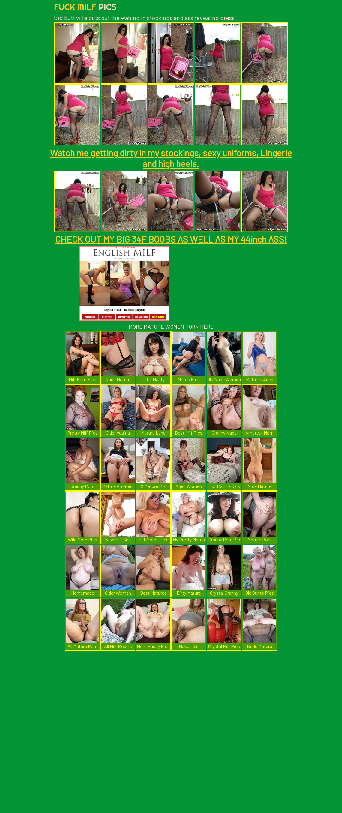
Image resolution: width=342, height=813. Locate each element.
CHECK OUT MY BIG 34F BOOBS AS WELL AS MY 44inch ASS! (171, 239)
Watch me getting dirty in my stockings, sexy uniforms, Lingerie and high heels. (171, 158)
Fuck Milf (85, 6)
